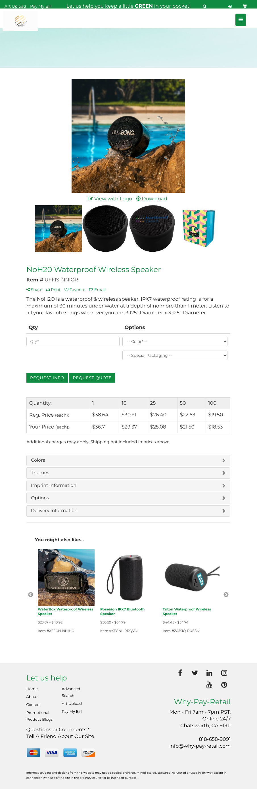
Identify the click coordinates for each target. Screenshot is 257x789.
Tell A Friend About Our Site (60, 736)
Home (32, 689)
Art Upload (15, 6)
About (32, 697)
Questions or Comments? (57, 730)
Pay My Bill (41, 6)
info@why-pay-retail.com (200, 746)
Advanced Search (71, 692)
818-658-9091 (215, 739)
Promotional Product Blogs (39, 716)
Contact (33, 705)
